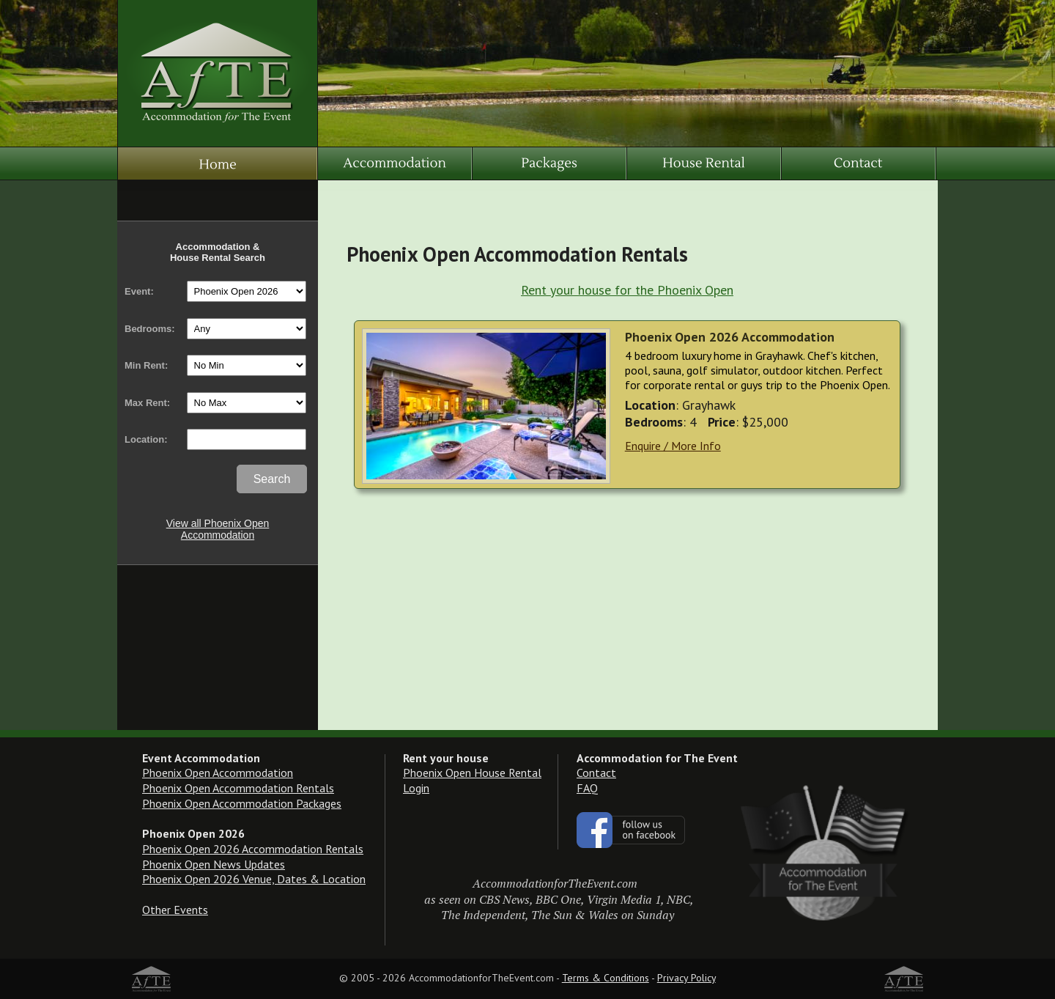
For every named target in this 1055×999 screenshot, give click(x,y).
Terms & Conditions (605, 977)
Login (416, 788)
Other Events (175, 909)
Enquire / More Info (673, 445)
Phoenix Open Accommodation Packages (241, 803)
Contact (596, 772)
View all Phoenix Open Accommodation (218, 529)
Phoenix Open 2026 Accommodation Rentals (252, 848)
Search (272, 479)
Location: (146, 439)
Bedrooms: (150, 328)
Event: (139, 291)
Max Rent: (147, 402)
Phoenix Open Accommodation (217, 772)
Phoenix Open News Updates (213, 864)
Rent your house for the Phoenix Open (627, 289)
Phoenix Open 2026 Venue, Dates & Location (254, 878)
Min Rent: (146, 365)
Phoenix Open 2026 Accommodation (729, 336)
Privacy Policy (686, 977)
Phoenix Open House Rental (472, 772)
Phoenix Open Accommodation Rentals (238, 788)
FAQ (587, 788)
